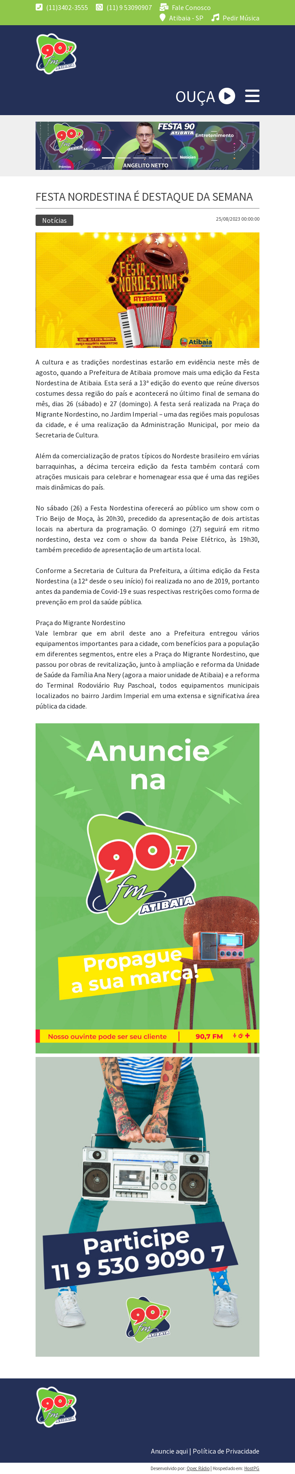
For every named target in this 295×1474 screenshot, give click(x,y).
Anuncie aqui (169, 1451)
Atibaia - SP (181, 17)
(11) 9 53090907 (124, 7)
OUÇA (205, 96)
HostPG (251, 1468)
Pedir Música (235, 17)
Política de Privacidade (226, 1451)
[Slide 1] (108, 158)
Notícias (54, 220)
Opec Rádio (198, 1468)
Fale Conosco (185, 7)
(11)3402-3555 (62, 7)
